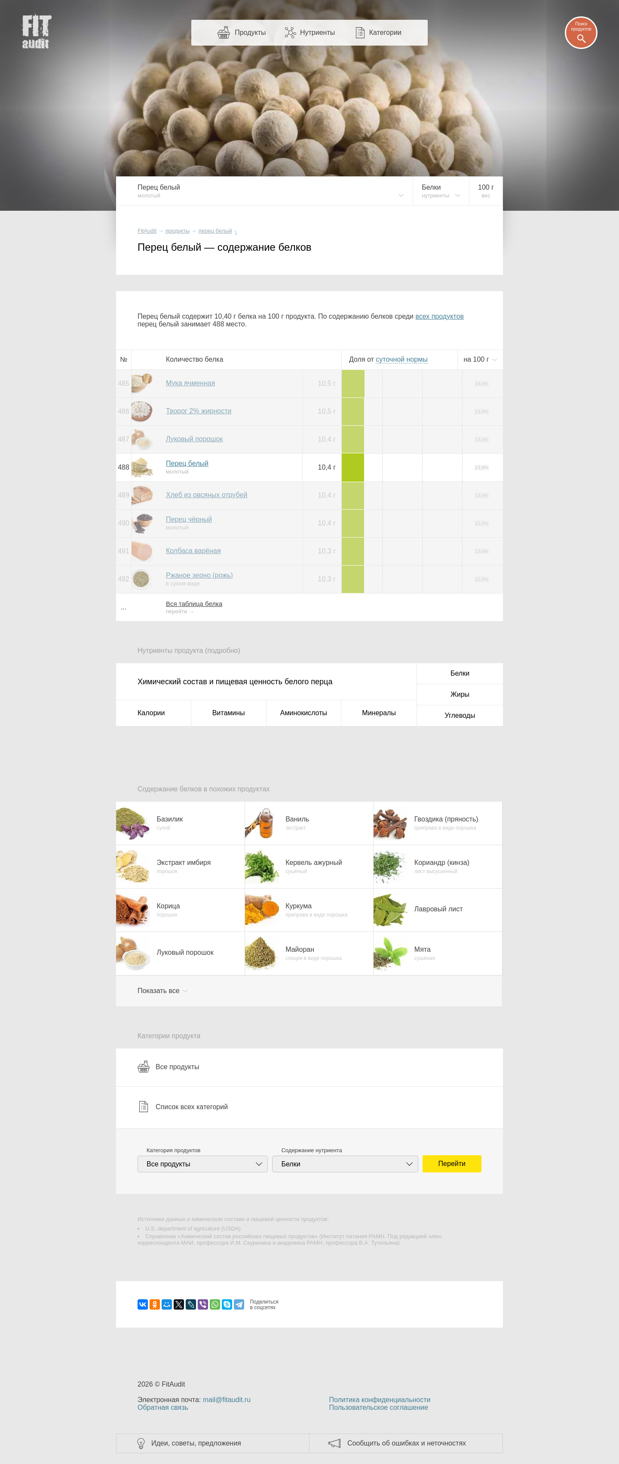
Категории (385, 32)
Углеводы (460, 715)
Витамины (228, 713)
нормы (401, 359)
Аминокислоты (303, 713)
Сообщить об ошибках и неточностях (406, 1443)
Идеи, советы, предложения (196, 1443)
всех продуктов (439, 316)
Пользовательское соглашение (378, 1407)
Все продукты (168, 1067)
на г (477, 359)
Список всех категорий (183, 1107)
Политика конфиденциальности (379, 1399)
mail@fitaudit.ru (227, 1399)
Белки (459, 673)
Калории (151, 713)
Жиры (459, 694)
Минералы (379, 713)
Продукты (250, 32)
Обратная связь (163, 1407)
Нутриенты (317, 32)
